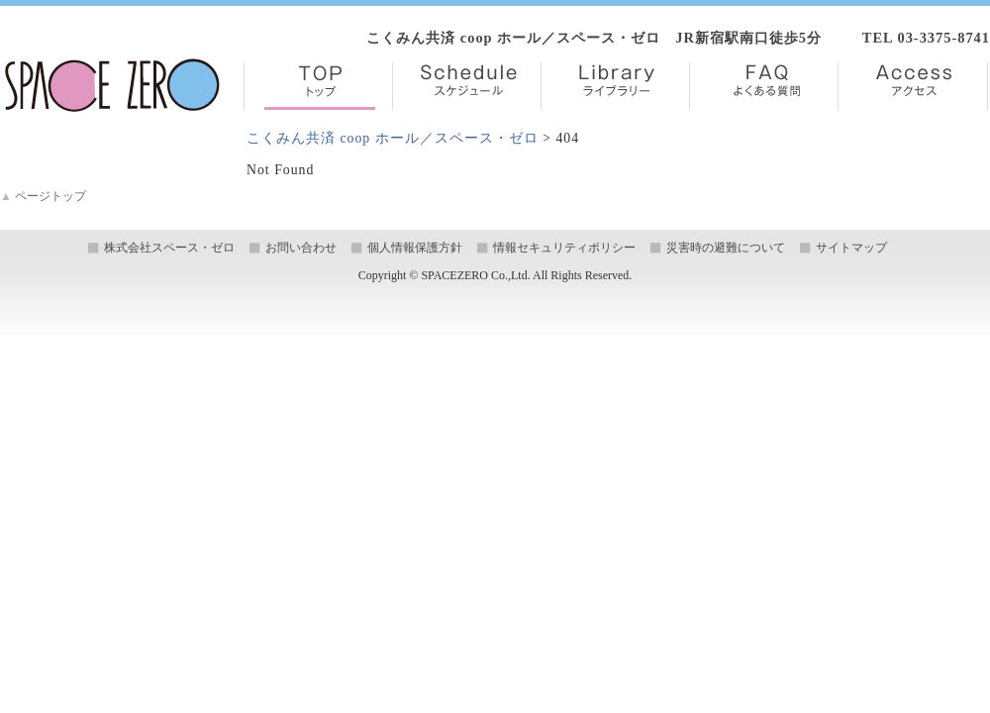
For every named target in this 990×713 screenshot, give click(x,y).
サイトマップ (851, 248)
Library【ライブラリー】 (615, 86)
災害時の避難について (725, 248)
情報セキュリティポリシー (564, 248)
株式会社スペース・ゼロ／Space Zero (112, 85)
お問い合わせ (301, 248)
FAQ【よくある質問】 (764, 86)
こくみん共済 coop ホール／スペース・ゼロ (393, 138)
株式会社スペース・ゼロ (169, 248)
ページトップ (43, 196)
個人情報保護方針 (414, 248)
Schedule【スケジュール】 (467, 86)
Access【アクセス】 (913, 86)
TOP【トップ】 (318, 86)
